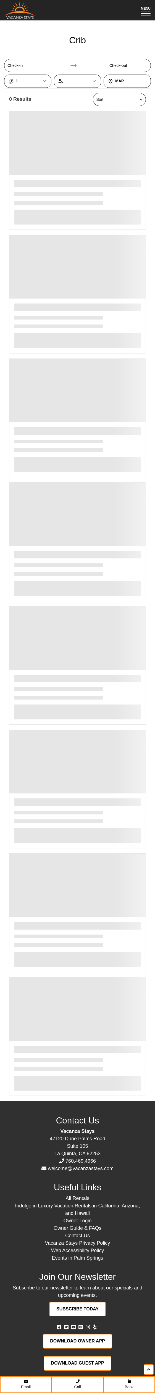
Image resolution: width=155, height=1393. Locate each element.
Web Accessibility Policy (77, 1250)
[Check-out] (124, 65)
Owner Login (77, 1220)
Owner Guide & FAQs (77, 1228)
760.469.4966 (80, 1161)
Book (129, 1384)
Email (26, 1384)
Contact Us (77, 1235)
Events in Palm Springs (77, 1258)
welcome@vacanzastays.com (80, 1168)
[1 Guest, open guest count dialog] (27, 81)
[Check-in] (22, 65)
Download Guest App (77, 1363)
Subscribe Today (77, 1309)
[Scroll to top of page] (149, 1369)
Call (77, 1384)
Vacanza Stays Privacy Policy (77, 1243)
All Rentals (77, 1198)
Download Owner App (77, 1341)
